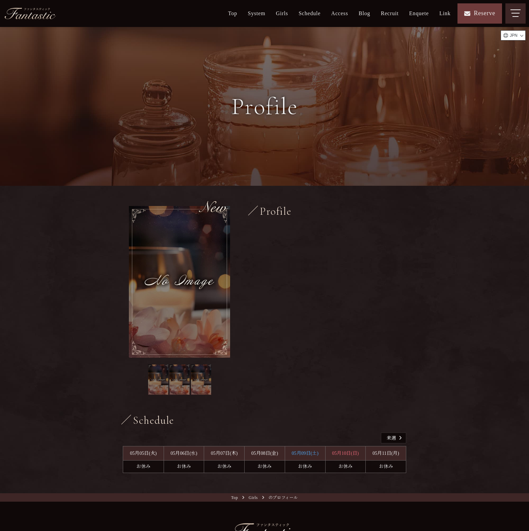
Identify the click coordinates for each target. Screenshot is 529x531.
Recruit (390, 13)
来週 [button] (395, 438)
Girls (282, 13)
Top (232, 13)
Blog (364, 13)
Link (444, 13)
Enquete (419, 13)
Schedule (310, 13)
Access (339, 13)
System (257, 13)
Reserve (479, 13)
